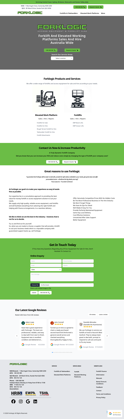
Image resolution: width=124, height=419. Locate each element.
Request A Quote (96, 7)
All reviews (92, 314)
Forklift (76, 372)
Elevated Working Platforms (80, 376)
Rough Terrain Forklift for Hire (46, 129)
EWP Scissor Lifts (78, 126)
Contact (98, 391)
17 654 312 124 (19, 385)
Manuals (99, 378)
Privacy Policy (100, 397)
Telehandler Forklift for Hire (46, 132)
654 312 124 (18, 378)
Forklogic (11, 413)
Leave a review (103, 314)
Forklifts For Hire (42, 126)
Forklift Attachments (43, 135)
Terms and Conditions (103, 394)
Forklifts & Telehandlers (69, 13)
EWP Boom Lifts (78, 123)
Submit (34, 292)
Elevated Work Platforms (89, 13)
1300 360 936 (19, 381)
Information (100, 375)
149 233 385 (18, 373)
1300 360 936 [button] (80, 7)
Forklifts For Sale (42, 123)
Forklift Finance (101, 371)
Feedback (99, 387)
